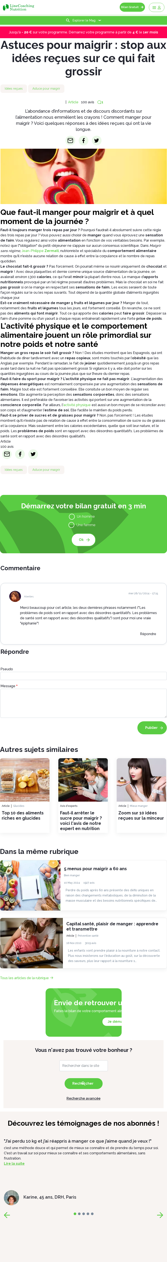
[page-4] (92, 1214)
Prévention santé (88, 935)
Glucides (18, 805)
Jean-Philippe (40, 251)
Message (7, 686)
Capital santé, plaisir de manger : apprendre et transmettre (112, 926)
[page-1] (79, 1214)
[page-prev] (7, 1215)
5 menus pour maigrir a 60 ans (95, 868)
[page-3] (88, 1214)
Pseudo (6, 669)
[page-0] (75, 1214)
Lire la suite (14, 1164)
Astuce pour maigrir (46, 88)
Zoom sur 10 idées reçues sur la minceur (141, 815)
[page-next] (160, 1215)
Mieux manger (139, 805)
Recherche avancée (83, 1098)
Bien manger (72, 875)
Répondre (148, 634)
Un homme (86, 516)
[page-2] (83, 1214)
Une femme (85, 525)
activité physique (77, 405)
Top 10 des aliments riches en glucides (23, 815)
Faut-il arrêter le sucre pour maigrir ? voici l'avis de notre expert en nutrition (81, 820)
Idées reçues (14, 88)
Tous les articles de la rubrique (24, 978)
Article (73, 102)
